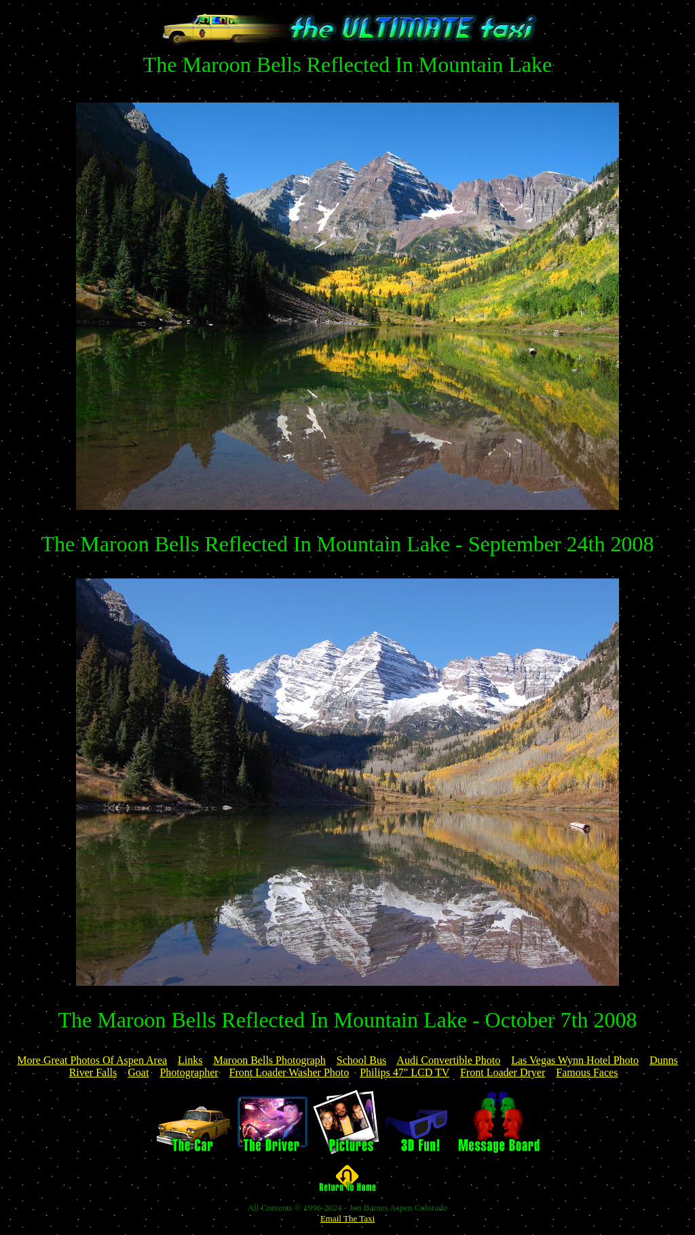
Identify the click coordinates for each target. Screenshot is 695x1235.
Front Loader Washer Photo (289, 1072)
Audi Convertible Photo (448, 1060)
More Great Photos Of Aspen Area (92, 1060)
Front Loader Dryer (502, 1072)
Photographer (188, 1072)
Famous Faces (587, 1072)
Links (190, 1060)
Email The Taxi (347, 1218)
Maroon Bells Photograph (270, 1060)
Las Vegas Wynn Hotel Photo (575, 1060)
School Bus (361, 1060)
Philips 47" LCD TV (404, 1072)
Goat (138, 1072)
